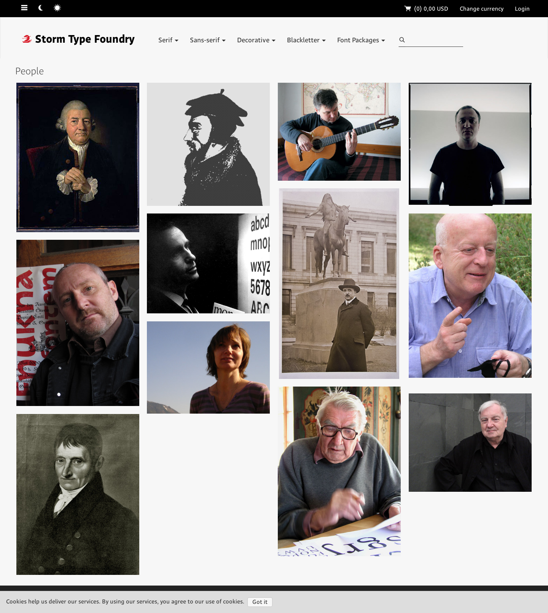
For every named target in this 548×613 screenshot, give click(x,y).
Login (522, 9)
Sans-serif (208, 40)
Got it (260, 602)
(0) (426, 9)
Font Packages (361, 40)
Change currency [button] (481, 9)
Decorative (256, 40)
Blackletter (306, 40)
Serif (168, 40)
